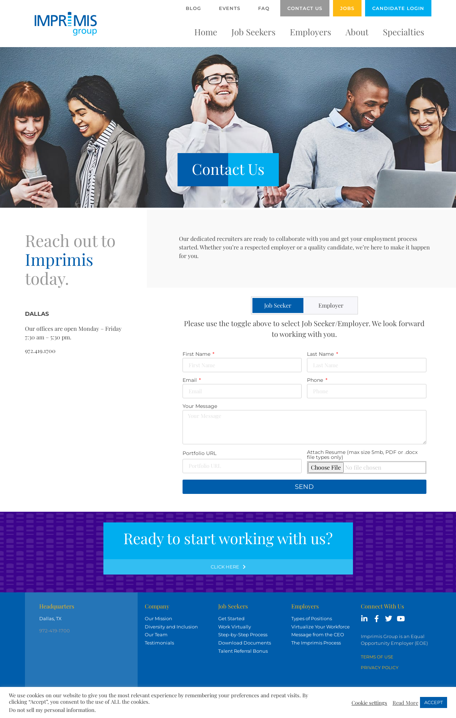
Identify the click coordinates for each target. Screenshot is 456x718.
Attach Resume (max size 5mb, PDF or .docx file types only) (362, 455)
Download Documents (244, 643)
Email (190, 380)
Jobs (347, 8)
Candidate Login (398, 8)
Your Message (200, 406)
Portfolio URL (199, 453)
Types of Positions (311, 618)
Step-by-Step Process (242, 634)
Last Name (321, 354)
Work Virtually (234, 626)
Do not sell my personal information (51, 709)
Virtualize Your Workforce (320, 626)
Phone (315, 380)
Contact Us (304, 8)
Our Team (156, 634)
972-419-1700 (54, 630)
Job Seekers (253, 31)
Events (229, 8)
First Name (197, 354)
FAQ (264, 8)
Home (205, 31)
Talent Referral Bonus (243, 651)
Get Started (231, 618)
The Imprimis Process (316, 643)
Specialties (403, 31)
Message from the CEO (317, 634)
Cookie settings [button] (369, 702)
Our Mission (158, 618)
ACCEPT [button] (433, 702)
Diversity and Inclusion (171, 626)
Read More (405, 702)
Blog (193, 8)
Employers (310, 31)
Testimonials (159, 643)
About (357, 31)
